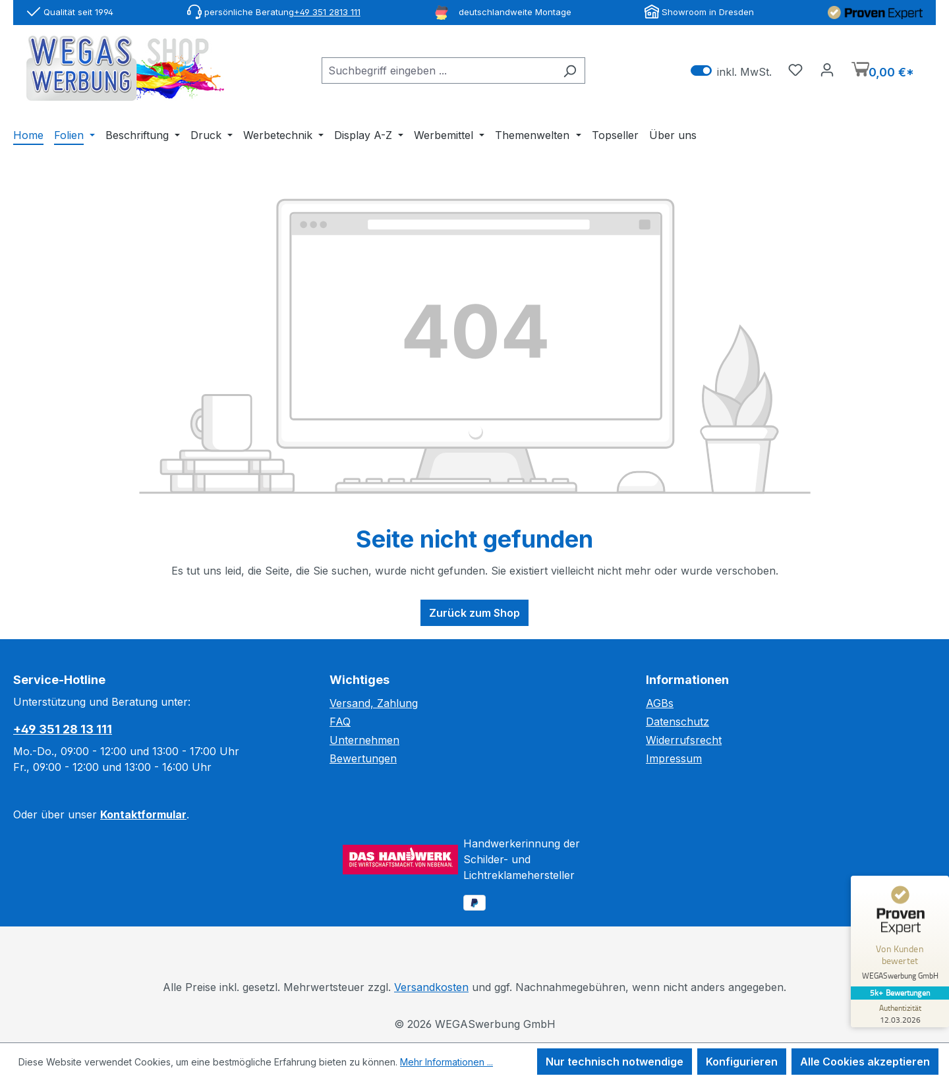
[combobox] (438, 70)
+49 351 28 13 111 (62, 729)
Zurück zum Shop (474, 612)
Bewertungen (363, 758)
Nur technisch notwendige (614, 1061)
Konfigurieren (742, 1061)
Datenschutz (677, 721)
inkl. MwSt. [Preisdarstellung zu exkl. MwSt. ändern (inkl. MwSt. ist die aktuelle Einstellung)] (731, 71)
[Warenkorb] (883, 71)
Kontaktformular (143, 814)
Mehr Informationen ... (446, 1061)
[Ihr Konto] (827, 69)
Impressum (674, 758)
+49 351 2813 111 (327, 12)
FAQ (340, 721)
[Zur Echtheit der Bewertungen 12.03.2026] (899, 1013)
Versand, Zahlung (374, 703)
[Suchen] (569, 70)
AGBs (660, 703)
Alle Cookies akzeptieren (865, 1061)
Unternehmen (364, 740)
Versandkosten (431, 987)
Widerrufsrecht (684, 740)
